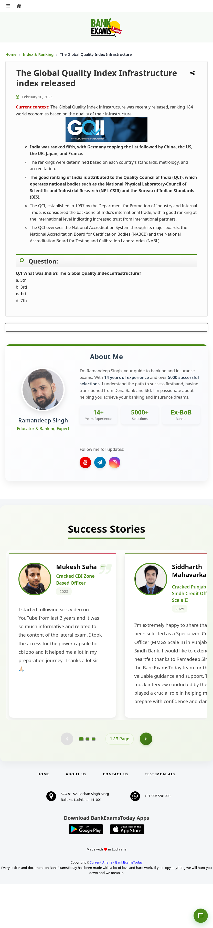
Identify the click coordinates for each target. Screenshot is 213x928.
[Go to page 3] (93, 782)
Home (11, 54)
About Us (76, 817)
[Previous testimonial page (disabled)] (66, 782)
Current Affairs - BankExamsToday (115, 905)
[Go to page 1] (81, 782)
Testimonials (160, 817)
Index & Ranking (39, 54)
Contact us (116, 817)
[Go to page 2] (87, 782)
